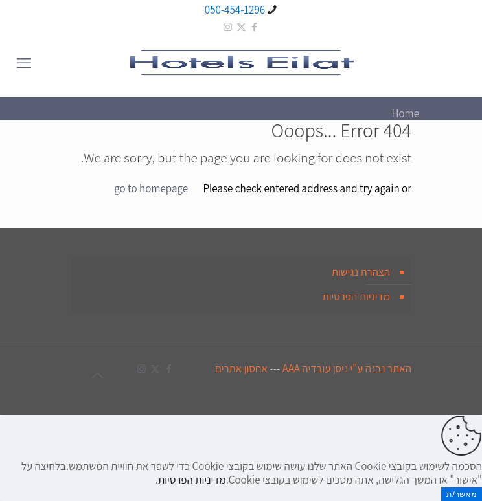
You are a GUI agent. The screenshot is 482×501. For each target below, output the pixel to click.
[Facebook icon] (255, 27)
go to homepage (151, 188)
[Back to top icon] (97, 375)
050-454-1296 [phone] (235, 10)
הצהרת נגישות (361, 272)
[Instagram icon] (228, 27)
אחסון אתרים (241, 368)
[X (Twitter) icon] (241, 27)
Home (405, 113)
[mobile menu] (24, 63)
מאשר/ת (461, 494)
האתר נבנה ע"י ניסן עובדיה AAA (346, 368)
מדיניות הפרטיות (356, 296)
